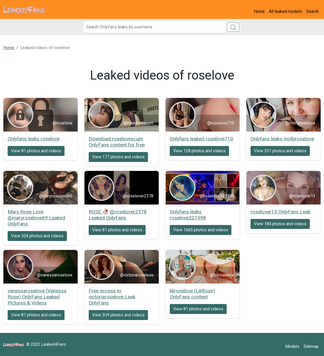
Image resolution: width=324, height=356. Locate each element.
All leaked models (285, 11)
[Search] (162, 27)
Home (259, 11)
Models (292, 346)
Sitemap (311, 346)
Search (312, 11)
